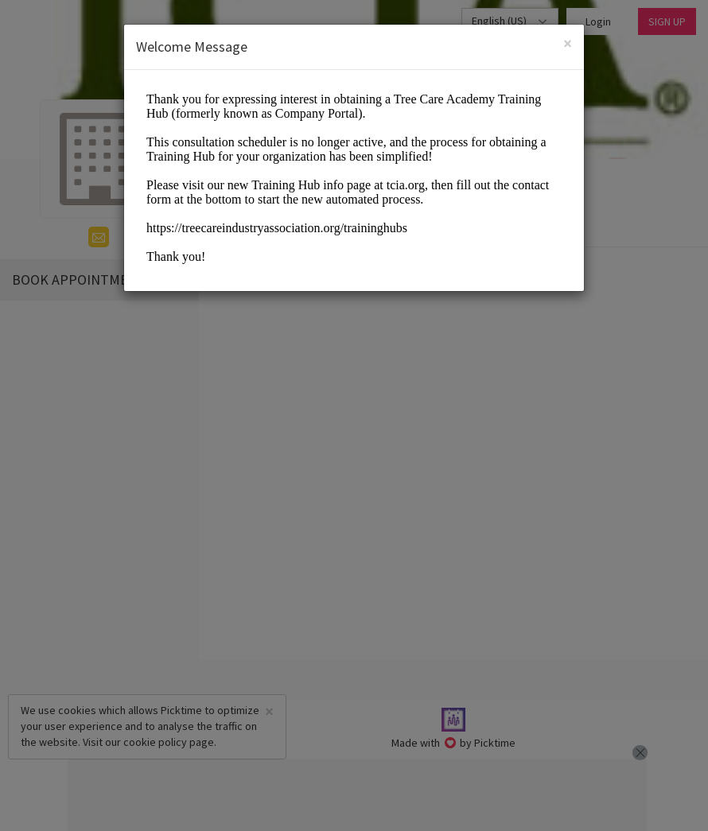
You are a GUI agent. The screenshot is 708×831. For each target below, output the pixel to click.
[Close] (567, 43)
